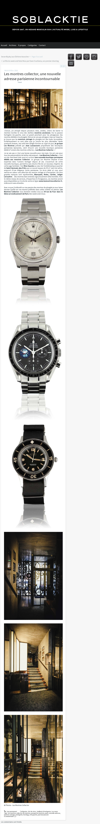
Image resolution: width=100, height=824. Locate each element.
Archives (12, 45)
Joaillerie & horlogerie (44, 811)
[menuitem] (5, 45)
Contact (42, 45)
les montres (27, 813)
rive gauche (33, 815)
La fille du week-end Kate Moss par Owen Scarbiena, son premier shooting (31, 61)
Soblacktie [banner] (50, 21)
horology (26, 815)
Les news (54, 811)
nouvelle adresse (54, 813)
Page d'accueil (37, 56)
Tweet (20, 82)
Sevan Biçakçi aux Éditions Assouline (15, 56)
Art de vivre (32, 811)
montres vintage (9, 815)
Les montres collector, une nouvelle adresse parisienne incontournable (32, 76)
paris (46, 813)
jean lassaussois (43, 815)
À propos (22, 45)
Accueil (4, 45)
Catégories (32, 45)
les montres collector (15, 813)
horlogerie (19, 815)
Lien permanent (10, 811)
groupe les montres (37, 813)
